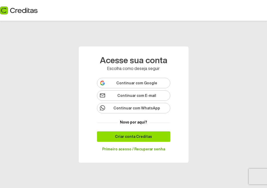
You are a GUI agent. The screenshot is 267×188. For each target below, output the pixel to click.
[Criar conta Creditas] (133, 136)
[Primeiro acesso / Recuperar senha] (133, 149)
